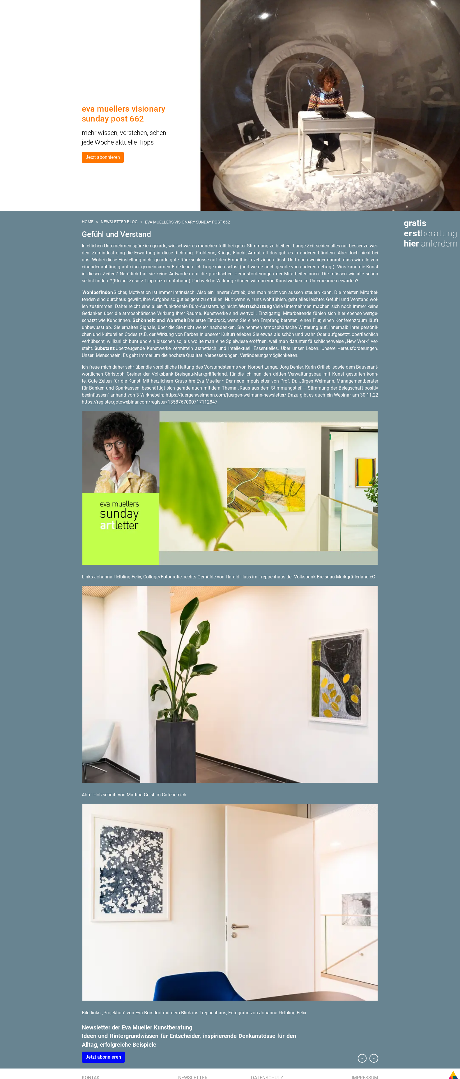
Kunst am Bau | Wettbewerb (33, 39)
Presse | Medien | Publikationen (36, 66)
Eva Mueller (18, 73)
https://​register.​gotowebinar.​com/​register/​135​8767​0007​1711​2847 (150, 402)
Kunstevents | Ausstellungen (35, 53)
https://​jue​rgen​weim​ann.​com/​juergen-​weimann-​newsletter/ (226, 395)
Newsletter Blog (119, 221)
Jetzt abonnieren (103, 157)
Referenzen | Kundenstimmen (34, 59)
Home (87, 221)
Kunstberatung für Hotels (32, 46)
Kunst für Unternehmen (30, 33)
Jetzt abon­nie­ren (103, 1057)
